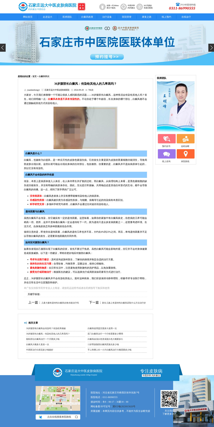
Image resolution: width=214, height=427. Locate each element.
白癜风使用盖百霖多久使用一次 (102, 328)
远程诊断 (185, 140)
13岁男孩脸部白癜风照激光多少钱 (103, 344)
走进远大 (47, 17)
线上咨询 (166, 156)
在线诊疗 (186, 17)
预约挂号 (166, 140)
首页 (34, 76)
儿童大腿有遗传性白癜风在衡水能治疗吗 (60, 303)
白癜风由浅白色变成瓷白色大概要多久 (105, 339)
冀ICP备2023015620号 (124, 406)
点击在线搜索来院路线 (58, 417)
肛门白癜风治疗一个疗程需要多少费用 (105, 334)
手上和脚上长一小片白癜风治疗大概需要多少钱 (109, 350)
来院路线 (185, 156)
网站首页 (28, 17)
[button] (3, 48)
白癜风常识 (44, 76)
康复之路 (146, 17)
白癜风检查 (87, 17)
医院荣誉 (127, 17)
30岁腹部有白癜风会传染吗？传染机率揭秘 (46, 328)
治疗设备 (107, 17)
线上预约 (166, 17)
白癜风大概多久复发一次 (37, 344)
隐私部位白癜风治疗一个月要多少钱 (42, 339)
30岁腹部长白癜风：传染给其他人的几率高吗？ (48, 334)
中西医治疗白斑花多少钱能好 (39, 350)
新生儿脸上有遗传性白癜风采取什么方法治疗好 (124, 303)
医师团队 (67, 17)
